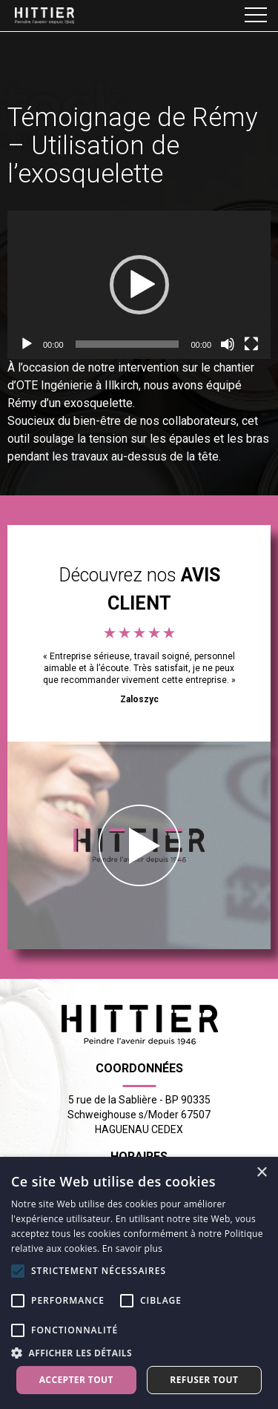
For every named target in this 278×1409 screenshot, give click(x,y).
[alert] (139, 1283)
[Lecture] (26, 344)
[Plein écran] (251, 344)
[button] (139, 284)
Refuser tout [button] (204, 1379)
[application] (139, 285)
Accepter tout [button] (76, 1379)
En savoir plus (132, 1248)
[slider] (127, 344)
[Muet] (227, 344)
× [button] (261, 1172)
